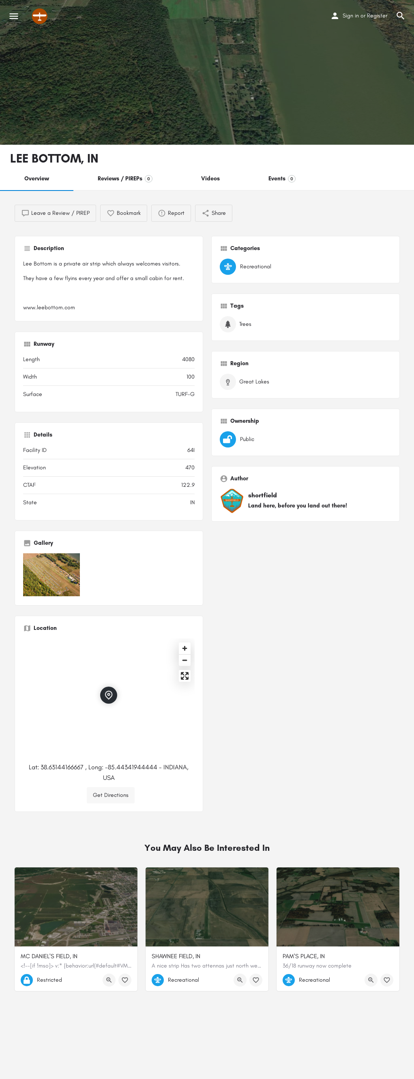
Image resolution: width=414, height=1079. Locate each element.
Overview (36, 178)
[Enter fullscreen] (185, 676)
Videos (210, 178)
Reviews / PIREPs (125, 178)
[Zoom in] (185, 648)
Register (377, 15)
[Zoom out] (185, 660)
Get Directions (111, 795)
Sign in (351, 15)
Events (282, 178)
